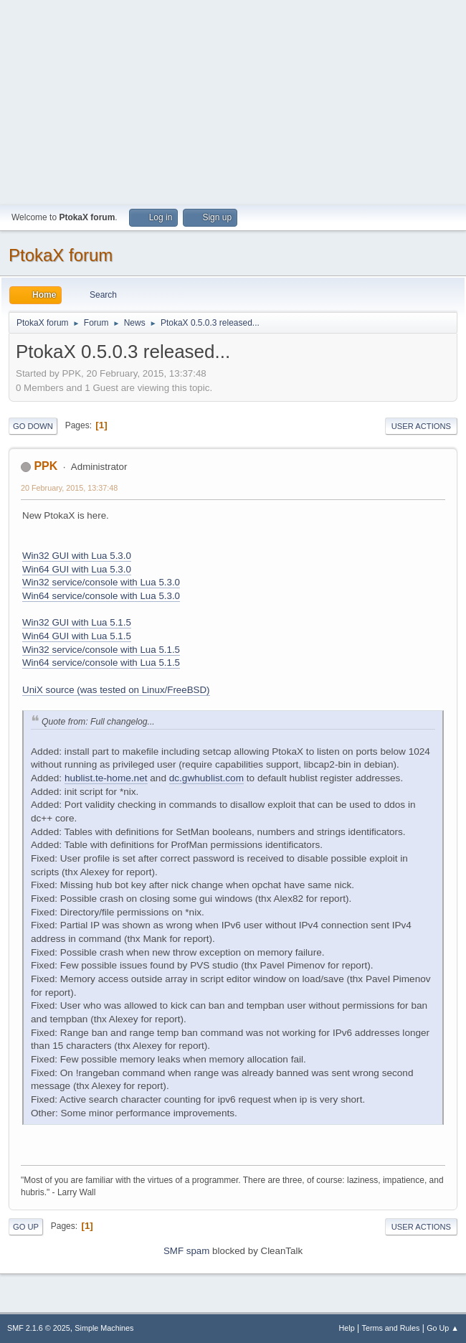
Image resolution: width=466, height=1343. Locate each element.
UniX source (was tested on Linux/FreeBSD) (116, 689)
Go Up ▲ (443, 1328)
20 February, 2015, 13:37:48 (69, 488)
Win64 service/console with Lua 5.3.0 (101, 595)
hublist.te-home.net (106, 778)
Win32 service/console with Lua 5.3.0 (101, 582)
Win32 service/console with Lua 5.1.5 (101, 649)
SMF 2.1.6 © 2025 (38, 1328)
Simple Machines (104, 1328)
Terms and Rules (391, 1328)
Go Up (26, 1226)
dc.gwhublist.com (206, 778)
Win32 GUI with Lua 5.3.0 (76, 555)
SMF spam (186, 1250)
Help (347, 1328)
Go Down (33, 426)
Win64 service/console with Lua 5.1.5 (101, 662)
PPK (45, 466)
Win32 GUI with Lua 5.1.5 (76, 622)
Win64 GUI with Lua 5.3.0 (76, 569)
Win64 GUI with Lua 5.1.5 (76, 636)
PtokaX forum (61, 255)
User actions (421, 426)
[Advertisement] (233, 100)
